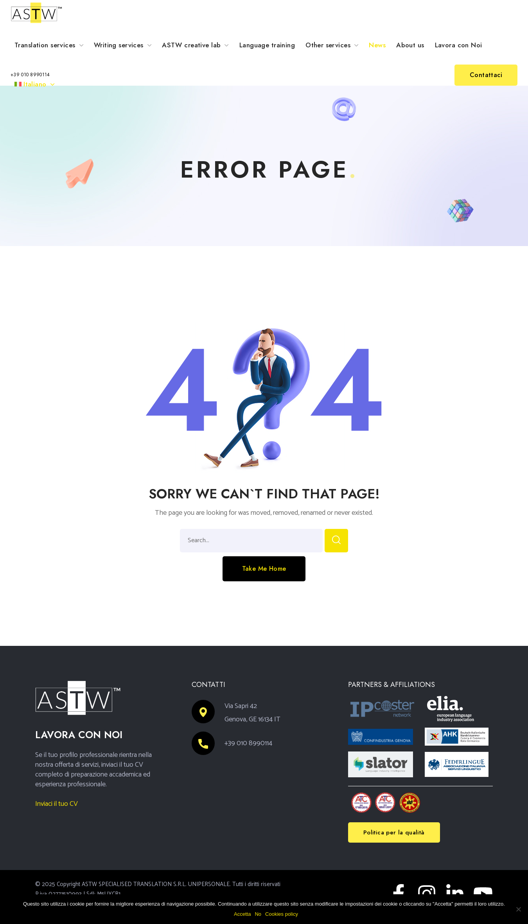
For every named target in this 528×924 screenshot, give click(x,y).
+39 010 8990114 (248, 743)
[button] (30, 75)
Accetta (242, 914)
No (258, 914)
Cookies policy (281, 914)
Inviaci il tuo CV (56, 804)
